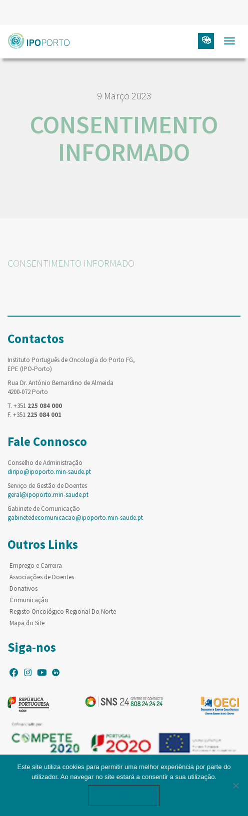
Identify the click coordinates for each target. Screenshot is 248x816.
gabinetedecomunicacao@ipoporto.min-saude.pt (75, 517)
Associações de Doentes (42, 577)
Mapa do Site (27, 623)
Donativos (24, 588)
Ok (124, 795)
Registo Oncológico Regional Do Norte (63, 611)
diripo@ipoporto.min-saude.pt (49, 471)
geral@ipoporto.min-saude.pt (48, 494)
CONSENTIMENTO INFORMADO (71, 263)
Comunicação (29, 600)
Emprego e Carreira (36, 565)
